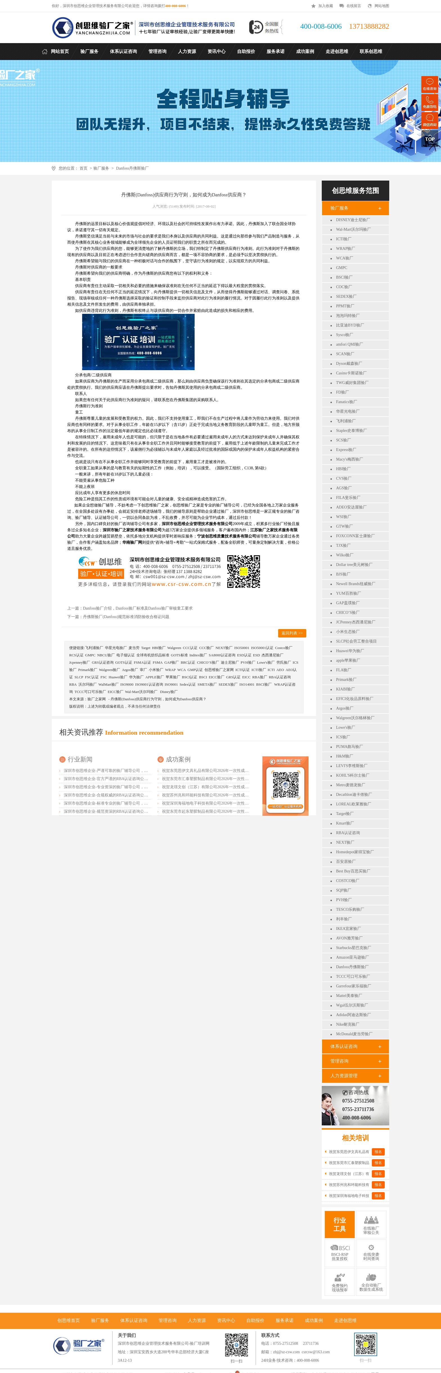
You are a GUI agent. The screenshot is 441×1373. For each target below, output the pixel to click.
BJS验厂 (343, 574)
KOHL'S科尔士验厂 (353, 775)
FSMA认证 (142, 662)
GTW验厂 (344, 526)
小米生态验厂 (348, 632)
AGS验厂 (344, 488)
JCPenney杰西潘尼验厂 (355, 622)
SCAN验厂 (345, 354)
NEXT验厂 (345, 842)
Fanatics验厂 (346, 402)
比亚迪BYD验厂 (350, 325)
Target (145, 648)
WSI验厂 (343, 517)
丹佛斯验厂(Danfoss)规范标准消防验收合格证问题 (126, 617)
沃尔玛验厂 (87, 684)
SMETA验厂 (207, 684)
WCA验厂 (344, 258)
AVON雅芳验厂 (349, 938)
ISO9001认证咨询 (149, 684)
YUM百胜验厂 (348, 593)
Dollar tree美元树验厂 (354, 565)
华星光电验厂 (348, 411)
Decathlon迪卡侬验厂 (354, 794)
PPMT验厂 (345, 306)
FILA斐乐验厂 (348, 498)
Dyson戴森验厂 (349, 363)
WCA (181, 670)
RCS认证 (76, 655)
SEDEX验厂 (346, 296)
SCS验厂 (343, 440)
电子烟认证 (125, 655)
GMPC (341, 268)
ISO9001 (171, 684)
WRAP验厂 (345, 248)
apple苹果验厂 (348, 660)
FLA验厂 (343, 670)
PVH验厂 (344, 900)
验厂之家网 (96, 699)
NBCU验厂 (105, 655)
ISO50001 (241, 648)
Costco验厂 (283, 648)
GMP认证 (195, 670)
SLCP (79, 677)
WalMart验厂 (108, 684)
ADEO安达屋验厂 (351, 507)
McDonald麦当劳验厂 (354, 1034)
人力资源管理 (343, 1075)
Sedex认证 (187, 684)
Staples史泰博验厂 (351, 430)
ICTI (271, 670)
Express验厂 (346, 450)
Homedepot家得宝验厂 (355, 852)
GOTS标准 (179, 655)
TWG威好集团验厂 (352, 383)
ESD (256, 655)
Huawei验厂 (118, 677)
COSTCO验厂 (347, 881)
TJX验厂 (343, 545)
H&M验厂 (344, 756)
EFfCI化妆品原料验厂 (355, 699)
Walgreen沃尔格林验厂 (355, 718)
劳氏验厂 (283, 662)
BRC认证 (188, 662)
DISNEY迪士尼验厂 (353, 220)
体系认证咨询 (343, 1046)
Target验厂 (345, 814)
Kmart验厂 (345, 823)
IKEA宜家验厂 (348, 929)
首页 (83, 168)
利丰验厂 (344, 919)
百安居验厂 (346, 861)
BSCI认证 (189, 677)
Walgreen (174, 648)
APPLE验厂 (154, 677)
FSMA (158, 662)
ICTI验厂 (344, 239)
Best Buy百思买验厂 (353, 871)
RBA (73, 684)
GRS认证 (233, 677)
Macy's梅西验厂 (349, 459)
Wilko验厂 (345, 555)
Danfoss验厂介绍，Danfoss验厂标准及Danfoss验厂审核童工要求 (138, 608)
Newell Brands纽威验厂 (355, 584)
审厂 (143, 670)
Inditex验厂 (198, 655)
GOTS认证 (123, 662)
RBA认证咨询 (348, 833)
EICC (246, 677)
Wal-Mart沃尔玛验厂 (353, 229)
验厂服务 (101, 168)
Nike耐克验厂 (347, 1024)
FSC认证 (92, 677)
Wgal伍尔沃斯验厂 (352, 1005)
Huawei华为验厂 (350, 651)
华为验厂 (136, 677)
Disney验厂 (169, 692)
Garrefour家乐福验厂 (353, 986)
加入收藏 (325, 6)
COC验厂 (344, 287)
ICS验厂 (343, 737)
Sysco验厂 (344, 335)
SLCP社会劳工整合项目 (356, 641)
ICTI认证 (242, 670)
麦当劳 (134, 648)
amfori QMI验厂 (349, 344)
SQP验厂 (343, 890)
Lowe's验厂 (345, 727)
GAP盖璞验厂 (348, 603)
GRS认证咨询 (102, 662)
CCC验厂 (206, 648)
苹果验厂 (173, 677)
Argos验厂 (345, 708)
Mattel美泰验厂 (349, 996)
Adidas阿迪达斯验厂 (353, 1015)
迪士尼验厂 (230, 662)
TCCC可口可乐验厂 (353, 976)
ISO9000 (127, 684)
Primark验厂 (346, 679)
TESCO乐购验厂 (350, 909)
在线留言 (353, 6)
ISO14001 (246, 684)
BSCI (203, 677)
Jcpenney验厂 (79, 662)
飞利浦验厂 (346, 421)
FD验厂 (342, 392)
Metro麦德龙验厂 (350, 785)
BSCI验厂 (344, 277)
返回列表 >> (292, 633)
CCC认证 (190, 648)
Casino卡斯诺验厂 (351, 373)
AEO (280, 670)
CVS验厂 (344, 478)
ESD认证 (244, 655)
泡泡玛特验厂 (348, 316)
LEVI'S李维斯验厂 (352, 766)
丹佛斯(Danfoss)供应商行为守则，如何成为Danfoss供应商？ (158, 699)
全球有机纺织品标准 (152, 655)
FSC (103, 677)
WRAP (170, 670)
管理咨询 (339, 1061)
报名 (378, 1152)
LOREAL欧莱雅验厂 (353, 804)
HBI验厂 (343, 469)
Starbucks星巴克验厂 (353, 948)
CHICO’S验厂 (348, 612)
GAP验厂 (171, 662)
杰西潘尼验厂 (273, 655)
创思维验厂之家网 (219, 670)
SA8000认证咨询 (222, 655)
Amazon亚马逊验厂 (352, 957)
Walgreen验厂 (109, 670)
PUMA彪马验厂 (349, 747)
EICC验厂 (216, 677)
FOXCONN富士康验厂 (355, 536)
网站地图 (382, 6)
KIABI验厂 (345, 689)
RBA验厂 (259, 677)
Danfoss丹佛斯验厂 (132, 168)
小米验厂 (156, 670)
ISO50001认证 (262, 648)
